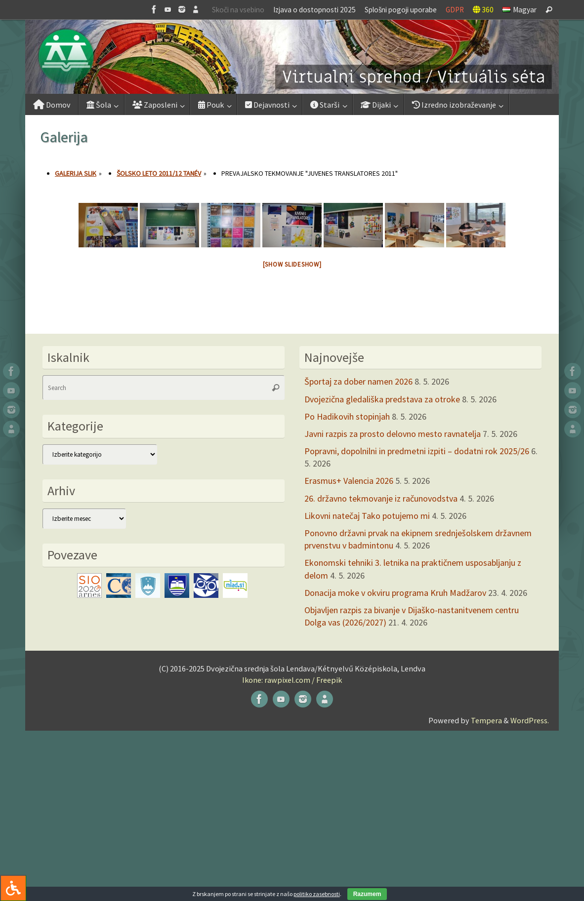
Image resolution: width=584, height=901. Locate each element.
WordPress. (529, 720)
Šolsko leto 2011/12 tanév (159, 173)
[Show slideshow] (292, 264)
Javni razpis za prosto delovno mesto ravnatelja (392, 433)
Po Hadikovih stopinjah (347, 416)
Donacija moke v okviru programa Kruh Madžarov (395, 592)
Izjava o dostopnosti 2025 (314, 9)
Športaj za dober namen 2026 (358, 381)
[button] (292, 57)
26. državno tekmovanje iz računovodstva (381, 498)
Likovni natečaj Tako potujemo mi (367, 515)
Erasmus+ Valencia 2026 (348, 480)
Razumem (367, 894)
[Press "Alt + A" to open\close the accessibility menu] (13, 888)
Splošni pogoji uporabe (401, 9)
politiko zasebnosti (316, 894)
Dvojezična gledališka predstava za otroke (382, 399)
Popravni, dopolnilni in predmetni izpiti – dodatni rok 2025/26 (416, 451)
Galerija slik (75, 173)
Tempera (486, 720)
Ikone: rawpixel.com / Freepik (292, 680)
